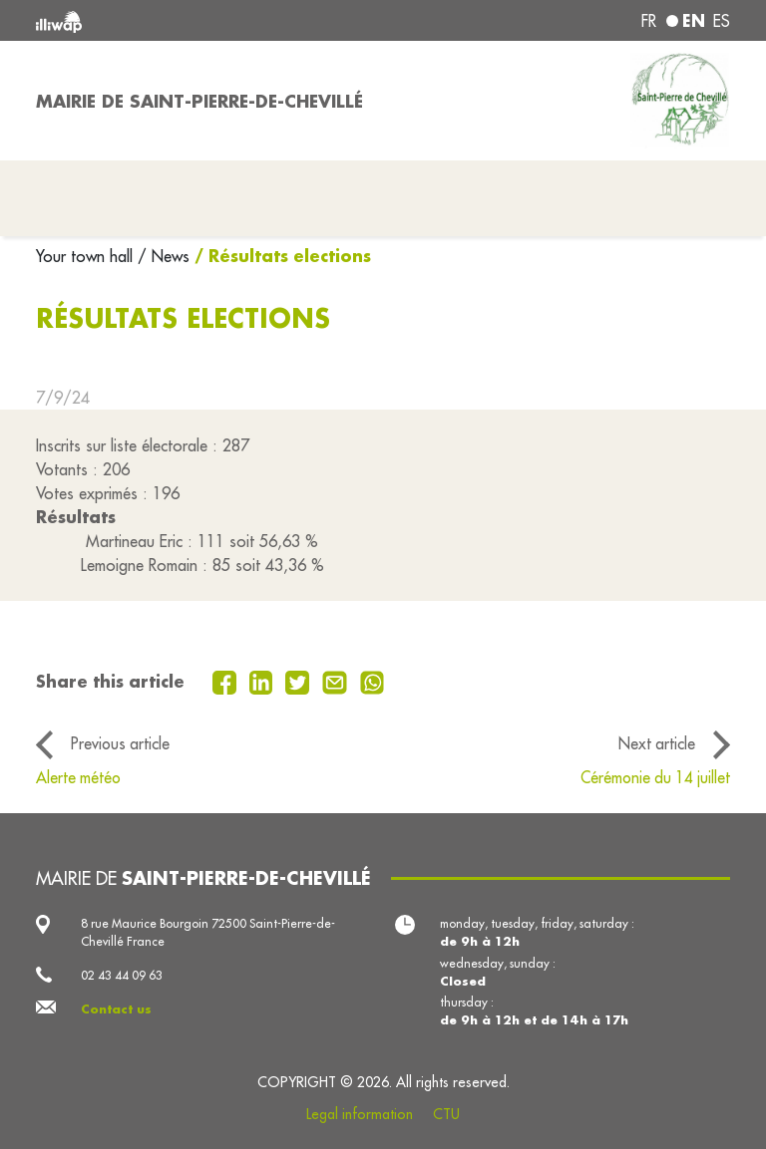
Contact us (116, 1009)
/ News (164, 256)
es (721, 21)
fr (648, 21)
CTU (446, 1114)
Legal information (359, 1114)
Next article (656, 743)
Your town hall (87, 256)
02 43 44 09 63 (122, 975)
